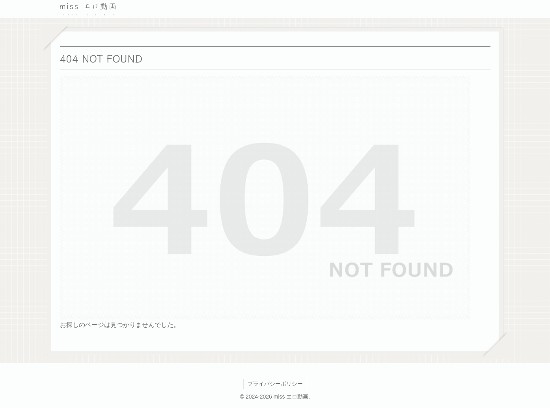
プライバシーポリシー (275, 383)
